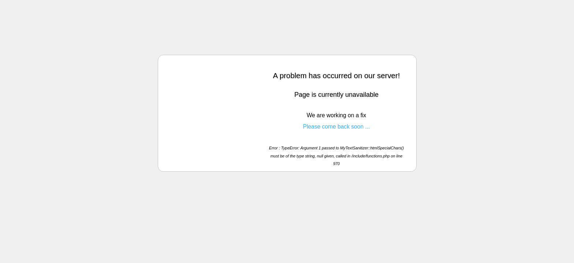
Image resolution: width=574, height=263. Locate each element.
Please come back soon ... (336, 126)
